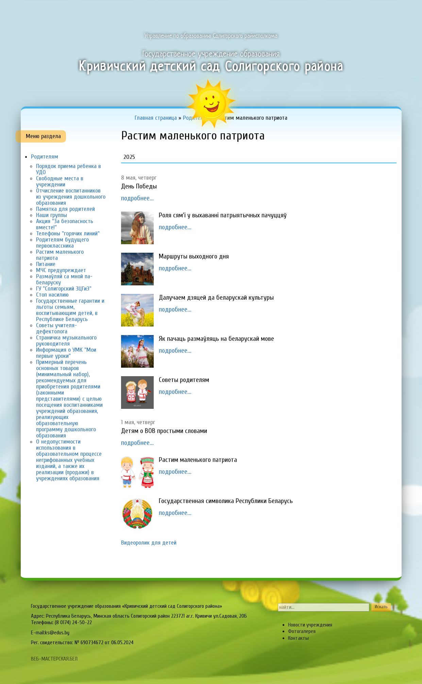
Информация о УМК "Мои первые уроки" (66, 353)
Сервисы (385, 9)
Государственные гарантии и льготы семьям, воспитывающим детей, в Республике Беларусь (70, 310)
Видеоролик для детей (148, 542)
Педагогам (249, 9)
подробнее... (137, 198)
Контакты (298, 638)
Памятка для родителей (65, 209)
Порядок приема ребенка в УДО (68, 169)
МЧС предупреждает (61, 270)
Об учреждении (105, 9)
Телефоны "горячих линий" (68, 233)
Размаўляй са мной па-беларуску (64, 279)
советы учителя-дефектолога (56, 328)
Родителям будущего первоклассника (62, 242)
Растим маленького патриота (60, 255)
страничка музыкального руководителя (66, 340)
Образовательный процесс (199, 9)
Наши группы (51, 215)
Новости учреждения (310, 625)
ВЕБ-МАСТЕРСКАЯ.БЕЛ (54, 659)
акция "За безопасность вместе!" (64, 224)
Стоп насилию (52, 294)
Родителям (289, 9)
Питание (45, 264)
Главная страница (50, 9)
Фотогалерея (302, 631)
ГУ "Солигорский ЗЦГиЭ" (63, 288)
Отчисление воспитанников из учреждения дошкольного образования (70, 196)
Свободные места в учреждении (59, 181)
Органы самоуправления (339, 9)
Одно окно (151, 9)
